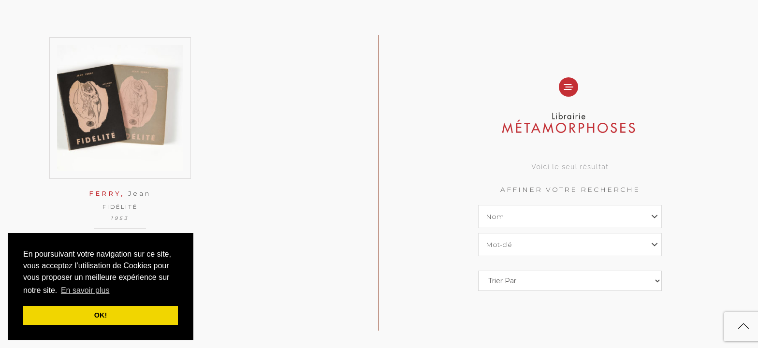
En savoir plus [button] (85, 290)
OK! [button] (100, 315)
